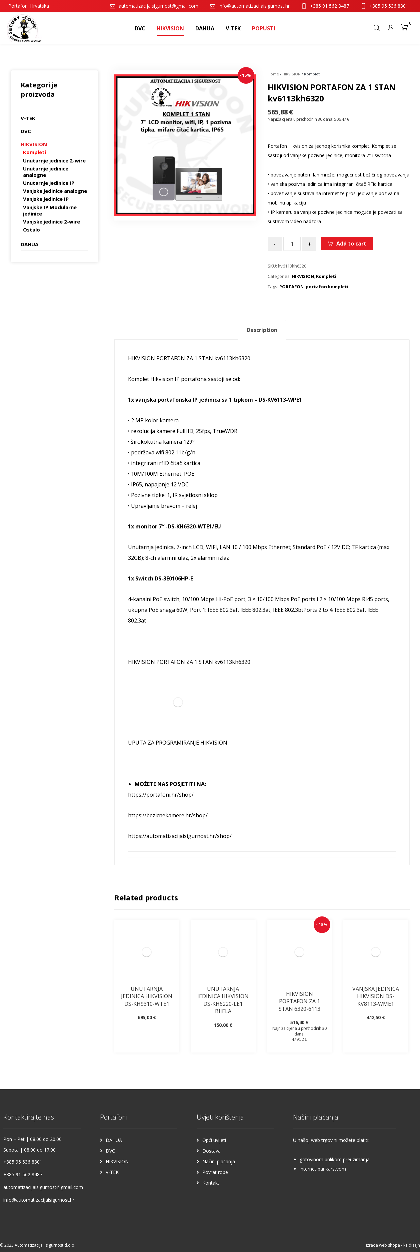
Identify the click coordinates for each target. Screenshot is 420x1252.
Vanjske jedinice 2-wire (51, 221)
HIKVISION (291, 73)
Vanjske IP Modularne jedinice (50, 210)
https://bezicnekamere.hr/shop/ (168, 815)
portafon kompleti (327, 287)
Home (273, 73)
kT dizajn (411, 1245)
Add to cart (351, 243)
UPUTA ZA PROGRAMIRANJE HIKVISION (177, 742)
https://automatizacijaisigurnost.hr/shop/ (180, 836)
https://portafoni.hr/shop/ (161, 794)
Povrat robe (215, 1172)
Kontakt (210, 1183)
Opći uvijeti (214, 1140)
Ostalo (31, 229)
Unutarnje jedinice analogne (45, 171)
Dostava (211, 1151)
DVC (26, 131)
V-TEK (28, 118)
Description (262, 330)
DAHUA (29, 244)
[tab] (262, 330)
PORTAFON (291, 287)
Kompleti (326, 276)
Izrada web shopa (383, 1245)
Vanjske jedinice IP (46, 198)
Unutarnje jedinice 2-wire (54, 160)
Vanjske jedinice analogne (55, 190)
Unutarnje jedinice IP (48, 182)
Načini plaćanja (218, 1161)
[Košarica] (404, 26)
